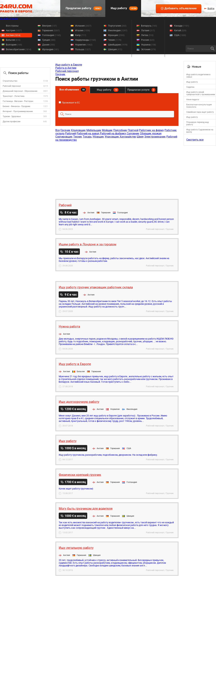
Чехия (114, 40)
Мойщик (107, 130)
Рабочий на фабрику (113, 133)
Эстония (148, 49)
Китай (180, 30)
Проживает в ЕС (69, 102)
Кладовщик (78, 130)
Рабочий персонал (12, 86)
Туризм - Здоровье (12, 116)
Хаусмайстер (128, 136)
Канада (181, 25)
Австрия (14, 30)
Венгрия (49, 25)
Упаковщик (112, 136)
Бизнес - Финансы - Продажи (16, 106)
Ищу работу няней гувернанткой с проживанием (200, 93)
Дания (48, 44)
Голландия (51, 35)
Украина (148, 44)
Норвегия (83, 44)
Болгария (14, 44)
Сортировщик (64, 136)
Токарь (87, 136)
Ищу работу (124, 8)
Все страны (12, 25)
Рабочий (70, 133)
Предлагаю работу (83, 8)
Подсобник (120, 130)
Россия (147, 40)
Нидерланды (85, 40)
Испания (83, 25)
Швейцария (117, 44)
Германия (51, 30)
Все (57, 130)
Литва (147, 35)
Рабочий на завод (88, 133)
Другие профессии (11, 121)
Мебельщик (93, 130)
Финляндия (117, 30)
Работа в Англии (65, 67)
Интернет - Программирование (18, 111)
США (180, 35)
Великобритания (18, 49)
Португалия (117, 25)
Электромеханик (155, 136)
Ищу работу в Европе (68, 64)
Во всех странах (9, 18)
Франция (116, 35)
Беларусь (149, 25)
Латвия (148, 30)
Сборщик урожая (150, 133)
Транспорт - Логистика (13, 96)
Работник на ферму (151, 130)
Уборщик (98, 136)
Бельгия (13, 40)
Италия (82, 30)
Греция (48, 40)
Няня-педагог (192, 99)
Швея (140, 136)
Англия (13, 35)
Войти (211, 8)
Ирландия (50, 49)
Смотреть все (195, 139)
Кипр (80, 35)
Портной (133, 130)
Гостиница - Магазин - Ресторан (18, 101)
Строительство (10, 81)
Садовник (133, 133)
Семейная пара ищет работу (200, 112)
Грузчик (60, 74)
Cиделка (190, 87)
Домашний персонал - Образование (20, 91)
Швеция (115, 49)
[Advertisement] (116, 168)
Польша (83, 49)
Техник (77, 136)
